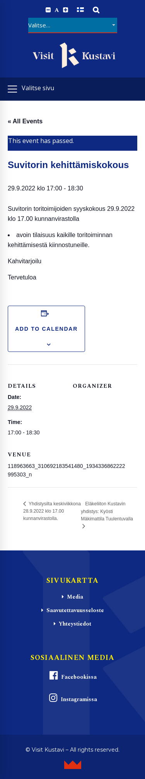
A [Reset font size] (57, 10)
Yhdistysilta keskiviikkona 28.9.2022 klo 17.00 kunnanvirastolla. (52, 511)
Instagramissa (72, 698)
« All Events (25, 121)
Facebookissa (73, 676)
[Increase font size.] (65, 10)
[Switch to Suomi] (80, 10)
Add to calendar (46, 329)
